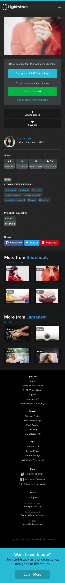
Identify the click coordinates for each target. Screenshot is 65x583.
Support (32, 394)
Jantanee (24, 138)
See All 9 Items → (13, 262)
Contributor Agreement (33, 459)
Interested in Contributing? (32, 403)
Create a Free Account (32, 385)
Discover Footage (32, 420)
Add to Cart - (32, 91)
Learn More (32, 574)
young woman (13, 194)
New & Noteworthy (32, 433)
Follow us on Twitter (34, 473)
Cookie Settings (32, 455)
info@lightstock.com (32, 506)
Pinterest (49, 242)
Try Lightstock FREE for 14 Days (33, 73)
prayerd (44, 200)
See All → (9, 322)
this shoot (37, 257)
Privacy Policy (32, 450)
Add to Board (32, 114)
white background (15, 200)
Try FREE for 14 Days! (32, 390)
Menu (59, 7)
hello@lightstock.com (32, 524)
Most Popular (32, 424)
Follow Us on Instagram (35, 484)
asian (32, 200)
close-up (11, 189)
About (32, 381)
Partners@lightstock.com (32, 515)
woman (37, 189)
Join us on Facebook (35, 478)
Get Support (32, 497)
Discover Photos (32, 416)
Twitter (31, 242)
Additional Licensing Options (32, 100)
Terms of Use (32, 446)
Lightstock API (32, 399)
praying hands (32, 194)
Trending (32, 429)
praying (24, 189)
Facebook (14, 242)
